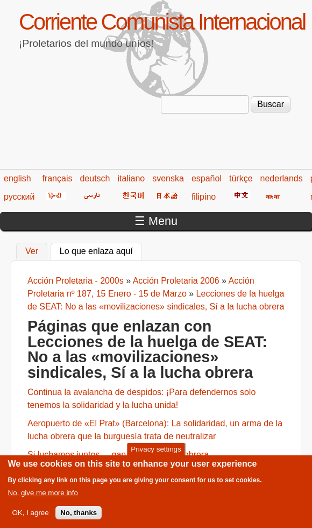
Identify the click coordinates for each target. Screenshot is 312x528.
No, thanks (78, 519)
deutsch (95, 178)
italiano (131, 178)
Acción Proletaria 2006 (176, 280)
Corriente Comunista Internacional (162, 21)
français (57, 178)
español (207, 178)
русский (19, 196)
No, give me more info (43, 499)
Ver (31, 251)
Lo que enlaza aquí (101, 250)
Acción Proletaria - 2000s (75, 280)
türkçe (241, 178)
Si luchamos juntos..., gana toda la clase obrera (118, 454)
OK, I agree (30, 519)
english (17, 178)
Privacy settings (156, 456)
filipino (204, 196)
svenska (168, 178)
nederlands (281, 178)
